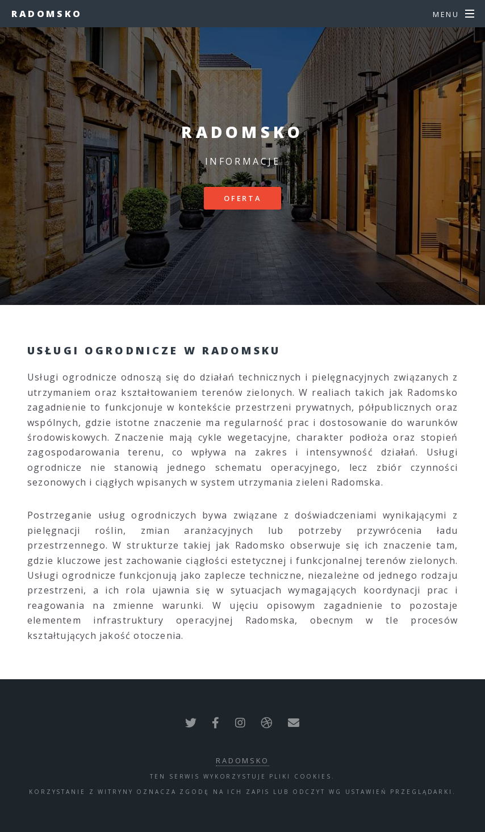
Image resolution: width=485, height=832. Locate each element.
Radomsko (46, 13)
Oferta (242, 198)
